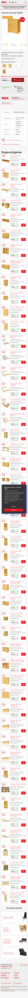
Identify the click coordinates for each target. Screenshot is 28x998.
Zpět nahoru (24, 965)
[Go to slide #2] (14, 45)
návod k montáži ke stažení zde (11, 140)
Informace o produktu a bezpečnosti (11, 144)
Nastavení (13, 506)
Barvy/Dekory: (5, 62)
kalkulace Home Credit (6, 104)
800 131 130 (7, 966)
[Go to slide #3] (21, 45)
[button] (9, 2)
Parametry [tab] (6, 112)
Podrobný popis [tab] (19, 112)
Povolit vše (13, 510)
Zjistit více (6, 502)
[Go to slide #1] (6, 45)
